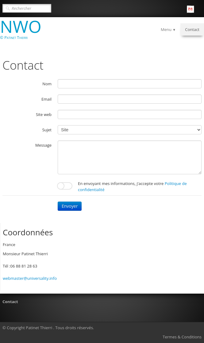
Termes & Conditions (182, 337)
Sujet (47, 130)
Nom (47, 84)
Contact (192, 29)
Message (43, 145)
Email (46, 99)
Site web (44, 114)
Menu (168, 29)
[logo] (23, 32)
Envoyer (70, 206)
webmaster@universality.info (30, 278)
